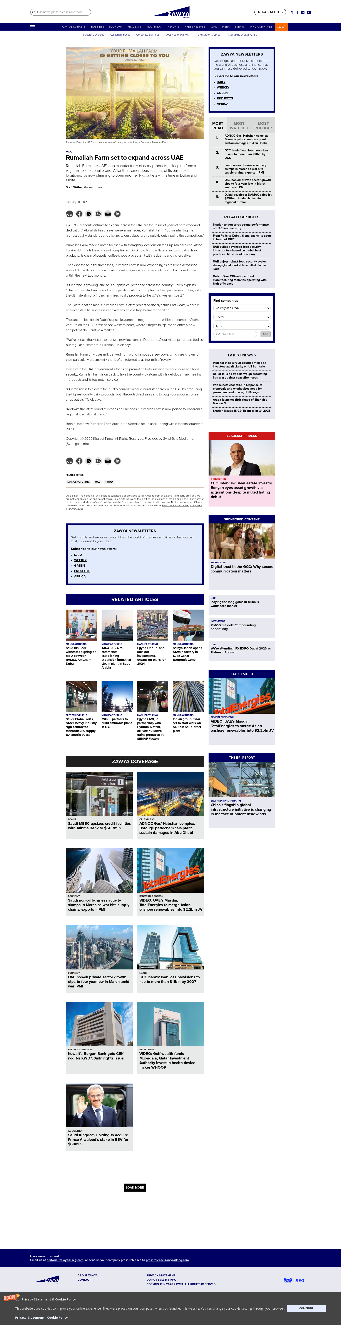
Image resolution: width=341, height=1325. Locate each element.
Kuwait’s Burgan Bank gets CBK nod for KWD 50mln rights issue (96, 1056)
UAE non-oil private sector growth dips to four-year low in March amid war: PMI (99, 982)
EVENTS (240, 26)
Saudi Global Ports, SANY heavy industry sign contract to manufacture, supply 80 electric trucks (81, 727)
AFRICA (80, 576)
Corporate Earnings (148, 34)
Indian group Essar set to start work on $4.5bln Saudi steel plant (187, 725)
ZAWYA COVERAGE (135, 761)
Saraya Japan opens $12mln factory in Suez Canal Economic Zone (187, 654)
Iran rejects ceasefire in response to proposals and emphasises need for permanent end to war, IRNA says (237, 388)
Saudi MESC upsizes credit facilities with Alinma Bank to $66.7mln (99, 825)
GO (265, 334)
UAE (97, 482)
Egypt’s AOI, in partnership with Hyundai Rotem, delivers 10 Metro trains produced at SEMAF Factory (150, 729)
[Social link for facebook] (297, 12)
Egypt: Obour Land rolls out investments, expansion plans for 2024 (151, 656)
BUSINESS (97, 26)
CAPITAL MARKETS (73, 26)
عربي (281, 26)
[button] (170, 1308)
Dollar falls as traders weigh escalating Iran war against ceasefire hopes (240, 375)
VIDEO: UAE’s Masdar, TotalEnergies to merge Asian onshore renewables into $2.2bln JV (170, 905)
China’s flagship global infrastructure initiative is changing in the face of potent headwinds (241, 809)
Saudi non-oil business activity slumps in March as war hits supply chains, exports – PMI (98, 905)
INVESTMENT (146, 1049)
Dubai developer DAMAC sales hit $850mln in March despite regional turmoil (248, 198)
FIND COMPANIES (261, 26)
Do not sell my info (161, 1280)
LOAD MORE (135, 1187)
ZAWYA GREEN (220, 26)
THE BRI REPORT (242, 757)
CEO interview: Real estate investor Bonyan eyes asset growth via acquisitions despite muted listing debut (241, 490)
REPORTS (174, 26)
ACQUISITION (75, 1131)
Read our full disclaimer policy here (182, 505)
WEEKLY (80, 560)
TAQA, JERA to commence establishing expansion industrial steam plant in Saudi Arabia (116, 657)
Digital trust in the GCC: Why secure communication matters (242, 569)
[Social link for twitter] (292, 12)
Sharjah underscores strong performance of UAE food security (241, 226)
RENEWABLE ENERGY (151, 896)
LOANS (72, 819)
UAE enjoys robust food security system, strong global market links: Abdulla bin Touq (241, 265)
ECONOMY (116, 26)
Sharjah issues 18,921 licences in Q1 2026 (242, 411)
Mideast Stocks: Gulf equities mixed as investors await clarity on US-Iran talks (239, 364)
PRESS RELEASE (195, 26)
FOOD (109, 482)
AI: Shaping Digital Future (242, 34)
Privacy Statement (30, 1317)
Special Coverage (93, 34)
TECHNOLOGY (219, 562)
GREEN (79, 565)
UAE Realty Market (177, 34)
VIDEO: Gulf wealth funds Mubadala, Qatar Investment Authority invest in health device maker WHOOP (167, 1060)
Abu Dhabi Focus (120, 34)
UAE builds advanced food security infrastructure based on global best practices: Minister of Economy (237, 250)
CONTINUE (306, 1308)
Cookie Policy (57, 1317)
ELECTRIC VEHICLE (76, 715)
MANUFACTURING (78, 482)
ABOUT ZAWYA (88, 1275)
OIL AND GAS (147, 819)
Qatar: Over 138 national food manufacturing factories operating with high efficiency (240, 279)
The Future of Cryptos (207, 34)
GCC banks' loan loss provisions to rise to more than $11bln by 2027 (169, 979)
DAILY (78, 555)
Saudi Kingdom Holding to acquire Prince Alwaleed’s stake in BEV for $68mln (98, 1139)
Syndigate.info (77, 444)
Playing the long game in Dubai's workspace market (235, 604)
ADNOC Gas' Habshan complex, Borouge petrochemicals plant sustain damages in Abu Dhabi (167, 828)
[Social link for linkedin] (302, 12)
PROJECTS (134, 26)
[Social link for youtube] (309, 12)
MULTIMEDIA (154, 26)
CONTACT (84, 1280)
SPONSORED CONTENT (242, 519)
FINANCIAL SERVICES (80, 1049)
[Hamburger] (32, 26)
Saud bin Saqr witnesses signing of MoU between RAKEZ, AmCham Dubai (81, 656)
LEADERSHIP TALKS (242, 436)
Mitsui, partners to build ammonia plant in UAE (117, 723)
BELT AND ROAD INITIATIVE (226, 800)
